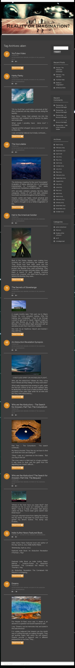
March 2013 (59, 196)
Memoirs (26, 57)
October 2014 (60, 166)
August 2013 (59, 181)
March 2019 (59, 144)
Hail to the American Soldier (24, 215)
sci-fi (13, 59)
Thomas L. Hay (16, 664)
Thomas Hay (15, 55)
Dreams (15, 583)
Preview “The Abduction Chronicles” (60, 69)
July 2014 (59, 169)
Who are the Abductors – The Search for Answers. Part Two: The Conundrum (29, 405)
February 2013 (60, 199)
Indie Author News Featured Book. (27, 533)
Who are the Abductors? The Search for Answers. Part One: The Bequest (29, 476)
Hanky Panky (17, 75)
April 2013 (59, 193)
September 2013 (61, 178)
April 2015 (59, 163)
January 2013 (60, 202)
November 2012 (60, 208)
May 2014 (59, 172)
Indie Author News (34, 545)
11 (13, 591)
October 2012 (60, 211)
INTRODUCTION (60, 88)
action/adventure (17, 57)
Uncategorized (19, 81)
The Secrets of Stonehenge (24, 287)
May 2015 (59, 160)
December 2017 (60, 150)
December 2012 (60, 205)
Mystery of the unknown (37, 57)
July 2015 (59, 157)
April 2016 (59, 154)
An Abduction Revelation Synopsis (27, 342)
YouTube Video (19, 53)
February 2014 (60, 175)
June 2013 (59, 187)
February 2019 (60, 147)
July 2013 (59, 184)
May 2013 (59, 190)
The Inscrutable (19, 144)
